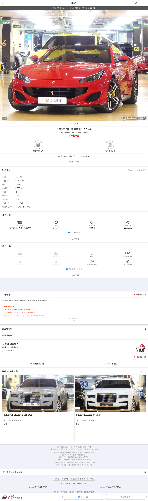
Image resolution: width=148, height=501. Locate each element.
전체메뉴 (83, 479)
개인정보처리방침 (89, 492)
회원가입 (65, 479)
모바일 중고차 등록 (15, 472)
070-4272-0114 (113, 487)
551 (20, 347)
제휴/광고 (64, 492)
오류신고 (74, 479)
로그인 (57, 479)
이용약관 (79, 492)
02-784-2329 (41, 487)
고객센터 (56, 492)
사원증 (18, 207)
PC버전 (91, 479)
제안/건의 (71, 492)
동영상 (77, 124)
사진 (70, 124)
